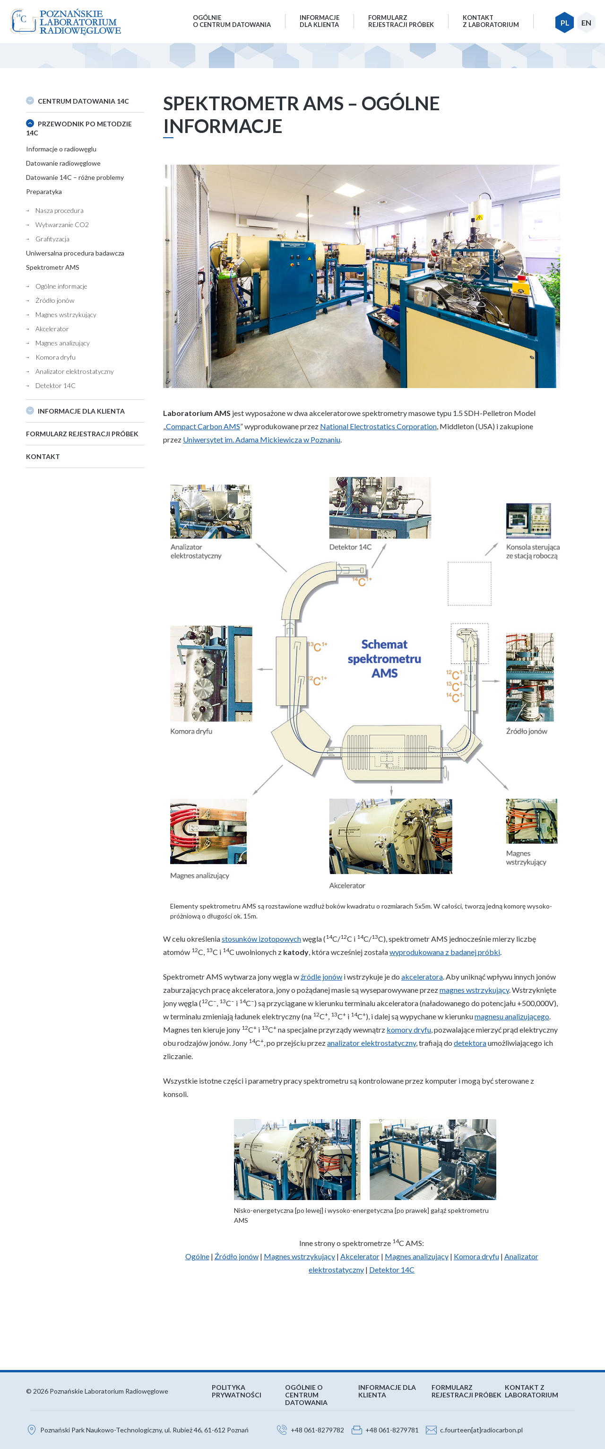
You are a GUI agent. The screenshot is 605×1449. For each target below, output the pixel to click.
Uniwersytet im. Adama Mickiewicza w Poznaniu (261, 439)
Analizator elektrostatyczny (74, 371)
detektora (470, 1042)
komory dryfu (409, 1029)
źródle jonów (321, 976)
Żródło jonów (54, 300)
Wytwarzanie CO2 (62, 225)
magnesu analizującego (512, 1016)
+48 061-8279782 (317, 1430)
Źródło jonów (237, 1256)
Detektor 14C (55, 385)
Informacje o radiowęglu (61, 149)
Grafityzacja (52, 239)
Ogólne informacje (61, 286)
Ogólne (197, 1256)
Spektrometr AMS (52, 267)
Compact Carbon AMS (203, 426)
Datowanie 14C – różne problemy (75, 177)
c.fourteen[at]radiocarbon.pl (481, 1430)
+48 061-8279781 (392, 1430)
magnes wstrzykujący (474, 989)
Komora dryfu (55, 357)
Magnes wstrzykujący (65, 314)
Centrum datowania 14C (83, 101)
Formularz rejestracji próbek (82, 434)
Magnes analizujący (62, 343)
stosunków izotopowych (261, 938)
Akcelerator (52, 329)
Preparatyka (44, 191)
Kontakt (43, 456)
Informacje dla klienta (81, 411)
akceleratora (422, 976)
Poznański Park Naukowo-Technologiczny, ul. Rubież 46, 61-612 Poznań (144, 1430)
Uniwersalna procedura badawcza (75, 253)
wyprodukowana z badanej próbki (444, 951)
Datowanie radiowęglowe (63, 163)
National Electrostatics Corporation (378, 426)
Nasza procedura (59, 210)
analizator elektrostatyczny (371, 1042)
